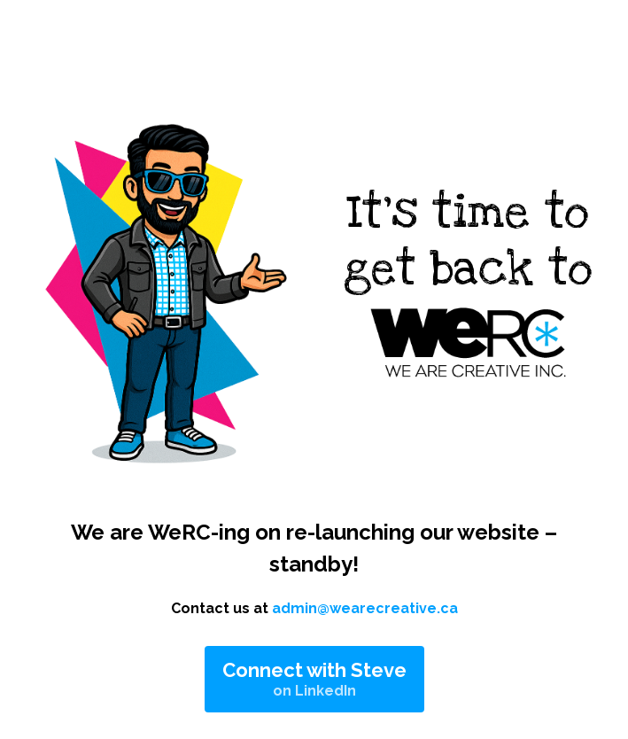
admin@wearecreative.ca (365, 608)
